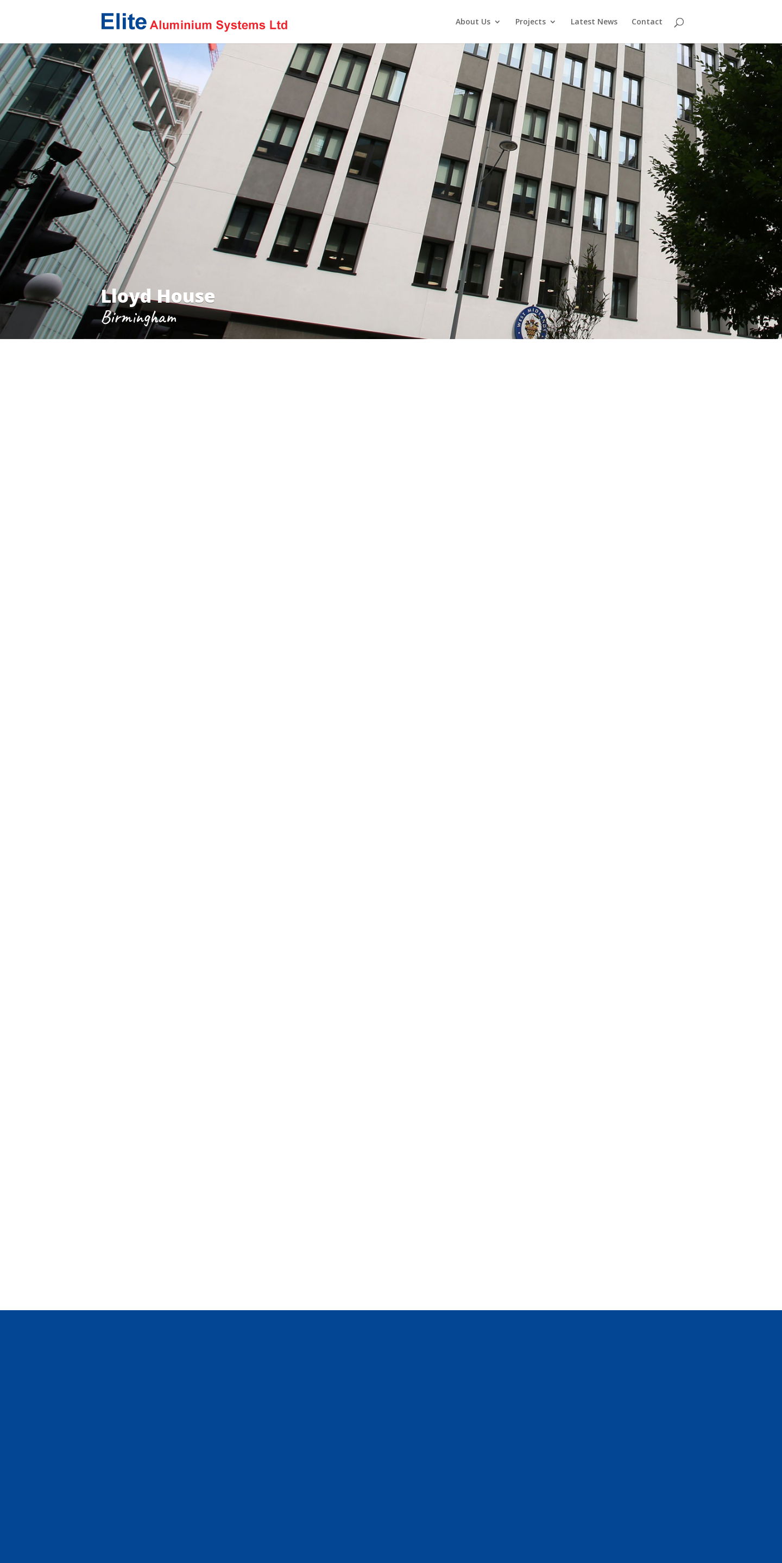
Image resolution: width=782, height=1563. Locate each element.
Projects (530, 22)
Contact (647, 22)
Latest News (594, 22)
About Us (473, 22)
